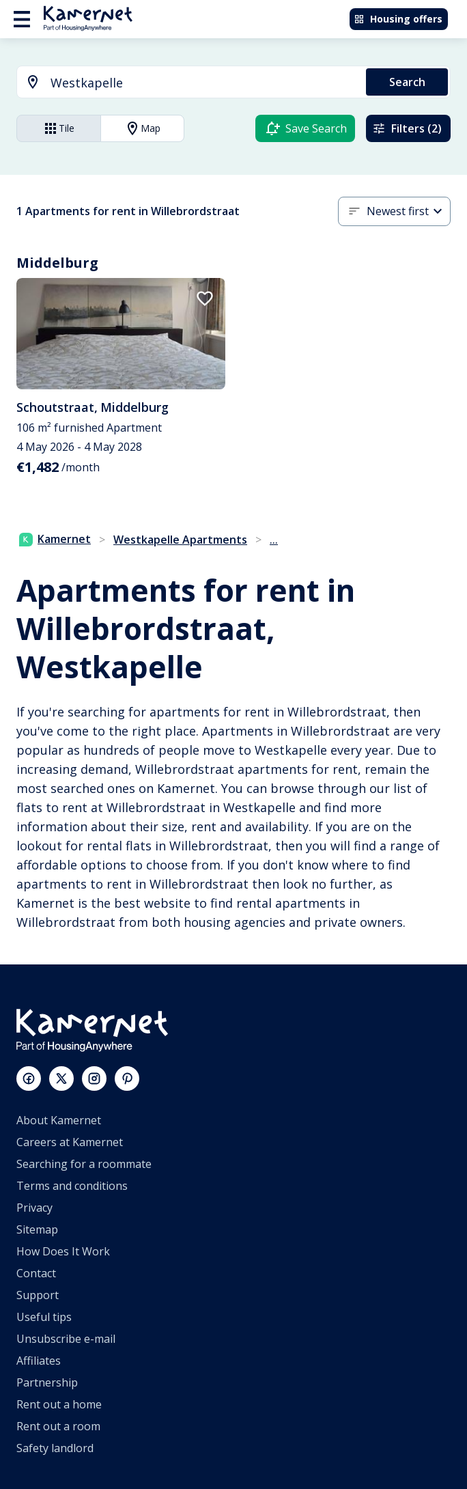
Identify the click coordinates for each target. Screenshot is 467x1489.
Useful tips (44, 1316)
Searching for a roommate (84, 1163)
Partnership (47, 1382)
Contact (36, 1273)
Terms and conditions (72, 1185)
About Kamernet (58, 1120)
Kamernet (55, 538)
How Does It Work (63, 1251)
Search (407, 81)
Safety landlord (55, 1448)
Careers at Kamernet (69, 1142)
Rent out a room (58, 1426)
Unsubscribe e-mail (65, 1338)
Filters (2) (407, 128)
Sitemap (37, 1229)
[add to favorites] (204, 298)
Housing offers (398, 18)
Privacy (34, 1207)
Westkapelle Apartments (180, 539)
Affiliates (38, 1360)
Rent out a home (59, 1404)
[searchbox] (203, 83)
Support (37, 1295)
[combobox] (183, 83)
